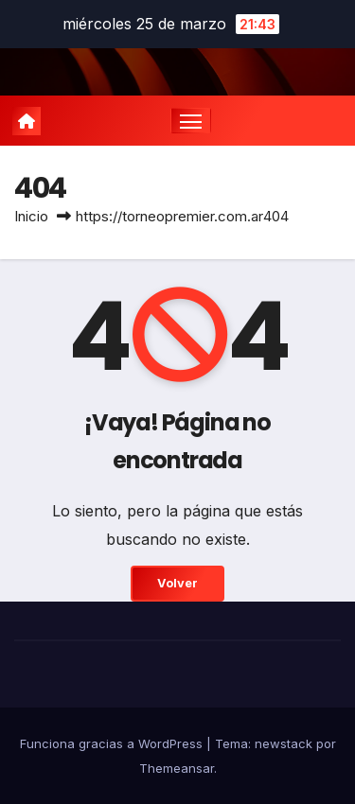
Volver (177, 583)
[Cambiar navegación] (191, 121)
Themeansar (176, 768)
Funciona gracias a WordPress (113, 743)
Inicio (31, 216)
